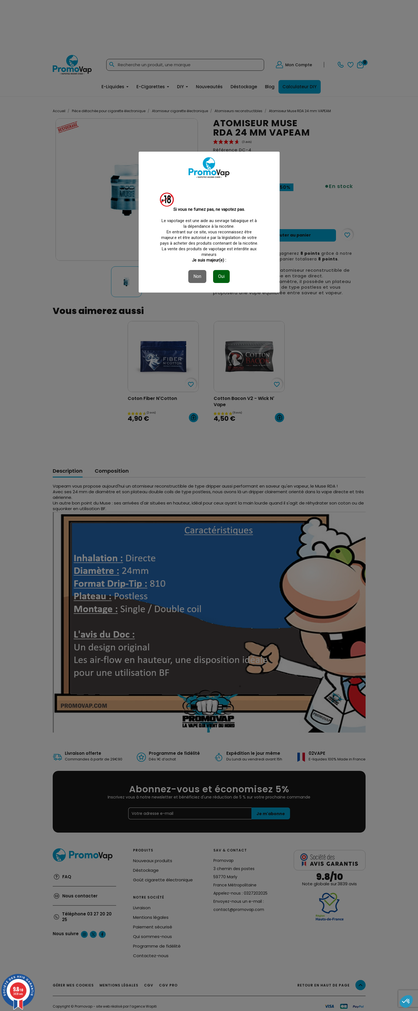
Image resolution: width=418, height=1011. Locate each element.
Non (197, 276)
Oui (221, 276)
